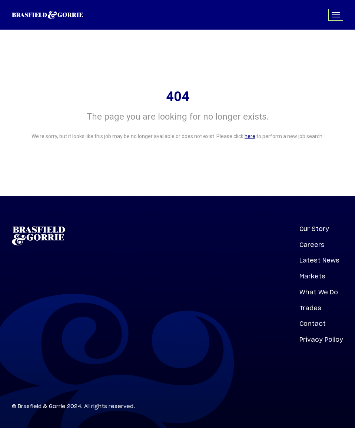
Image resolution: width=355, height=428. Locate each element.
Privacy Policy (321, 339)
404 (177, 96)
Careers (312, 244)
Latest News (319, 260)
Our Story (314, 229)
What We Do (318, 292)
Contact (312, 323)
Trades (310, 308)
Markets (312, 276)
